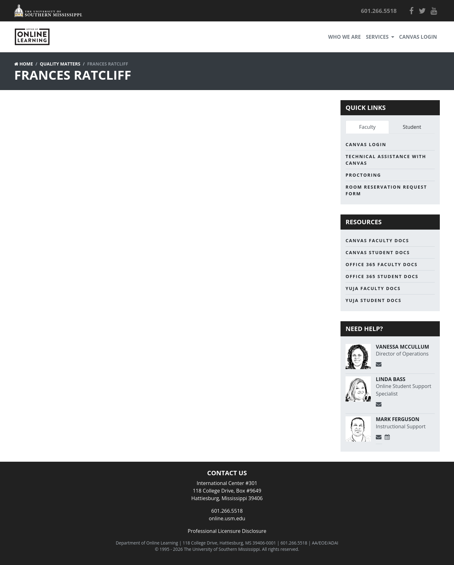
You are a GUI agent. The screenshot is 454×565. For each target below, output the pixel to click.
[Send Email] (379, 364)
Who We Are (344, 36)
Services (380, 36)
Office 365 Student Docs (382, 276)
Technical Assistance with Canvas (386, 159)
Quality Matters (60, 64)
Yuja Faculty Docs (373, 288)
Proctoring (363, 175)
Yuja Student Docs (373, 300)
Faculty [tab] (367, 126)
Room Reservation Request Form (386, 190)
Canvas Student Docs (378, 252)
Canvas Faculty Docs (377, 240)
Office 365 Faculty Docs (382, 264)
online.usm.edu (227, 518)
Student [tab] (412, 126)
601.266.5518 (227, 510)
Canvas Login (418, 36)
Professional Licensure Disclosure (227, 531)
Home (26, 64)
